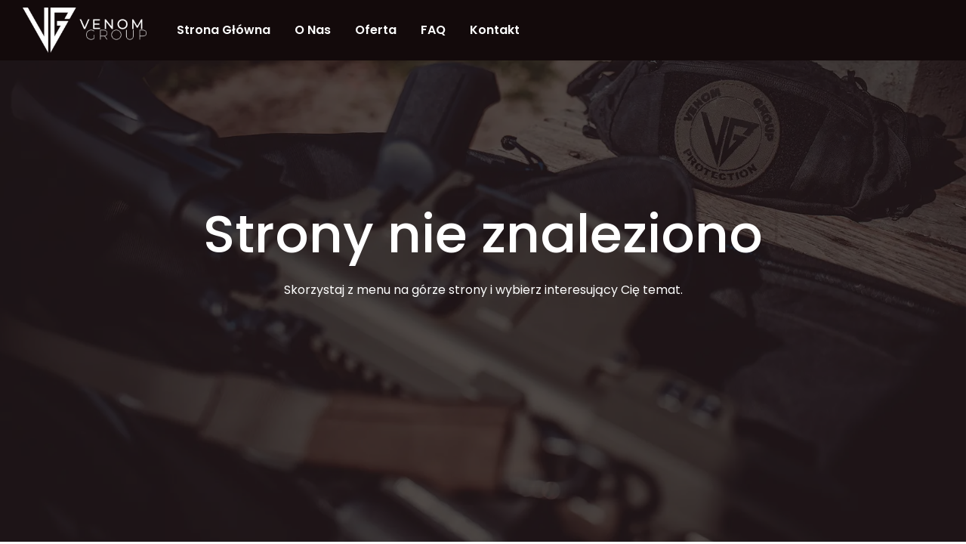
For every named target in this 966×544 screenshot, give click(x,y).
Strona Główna (223, 30)
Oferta (376, 30)
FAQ (433, 30)
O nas (313, 30)
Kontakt (495, 30)
